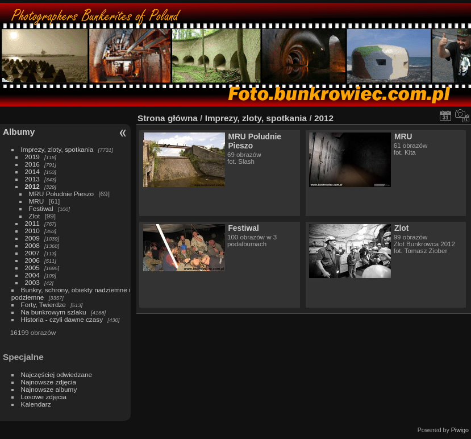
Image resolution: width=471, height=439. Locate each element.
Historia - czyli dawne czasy (62, 319)
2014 (32, 171)
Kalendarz (36, 404)
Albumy (19, 131)
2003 (32, 282)
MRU (36, 201)
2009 (32, 238)
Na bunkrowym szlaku (53, 312)
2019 (32, 156)
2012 (32, 186)
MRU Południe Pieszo (61, 193)
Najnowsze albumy (49, 389)
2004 (32, 275)
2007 (32, 252)
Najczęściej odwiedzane (57, 374)
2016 (32, 164)
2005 (32, 267)
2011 (32, 223)
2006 (32, 260)
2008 (32, 245)
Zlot (34, 216)
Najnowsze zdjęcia (48, 382)
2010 (32, 230)
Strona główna (167, 118)
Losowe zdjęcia (43, 396)
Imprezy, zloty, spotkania (57, 149)
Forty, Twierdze (43, 304)
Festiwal (41, 208)
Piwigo (460, 429)
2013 (32, 179)
